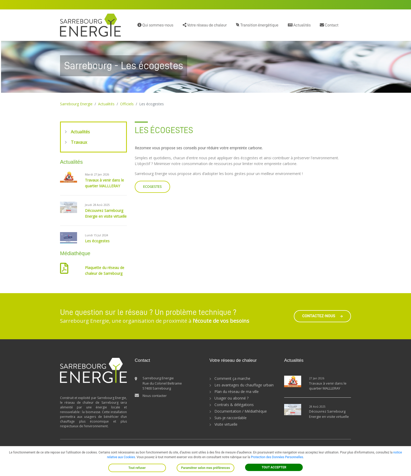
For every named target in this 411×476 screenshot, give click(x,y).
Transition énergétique (257, 25)
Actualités (299, 25)
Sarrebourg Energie (76, 103)
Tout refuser (137, 468)
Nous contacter (155, 395)
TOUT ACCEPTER (274, 467)
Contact (329, 25)
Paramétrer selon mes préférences (205, 468)
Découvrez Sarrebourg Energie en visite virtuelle (329, 414)
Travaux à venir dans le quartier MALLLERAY (328, 386)
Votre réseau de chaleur (205, 25)
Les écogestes (97, 240)
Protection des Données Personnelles (277, 457)
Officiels (127, 103)
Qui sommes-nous (155, 25)
